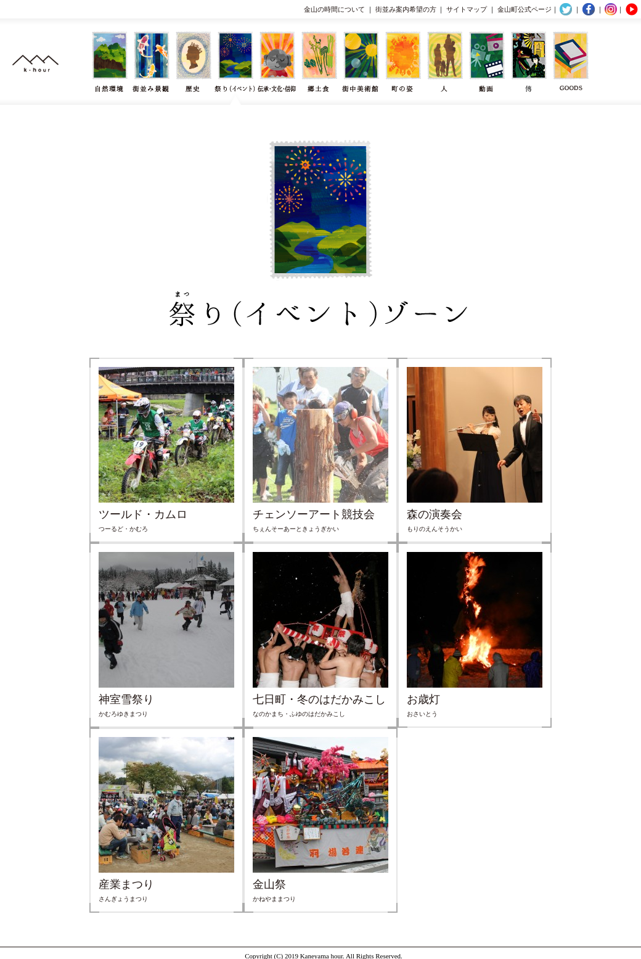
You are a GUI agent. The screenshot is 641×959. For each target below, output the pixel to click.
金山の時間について (334, 9)
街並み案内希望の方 (405, 9)
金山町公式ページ (524, 9)
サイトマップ (466, 9)
